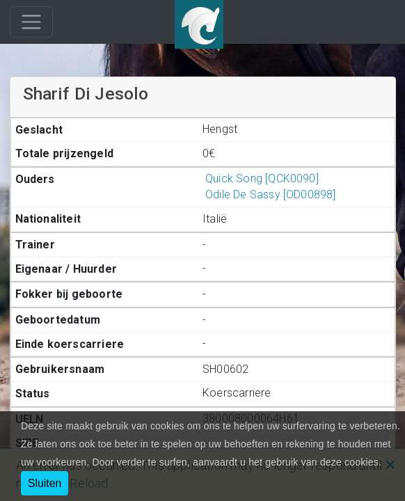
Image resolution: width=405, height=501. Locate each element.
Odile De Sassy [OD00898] (269, 194)
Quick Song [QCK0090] (260, 178)
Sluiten (44, 483)
